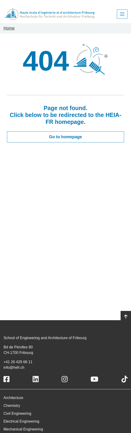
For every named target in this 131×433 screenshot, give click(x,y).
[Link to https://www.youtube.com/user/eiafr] (94, 379)
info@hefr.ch (13, 367)
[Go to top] (126, 316)
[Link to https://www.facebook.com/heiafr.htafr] (6, 379)
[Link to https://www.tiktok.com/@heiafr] (125, 379)
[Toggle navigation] (122, 14)
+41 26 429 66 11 (17, 362)
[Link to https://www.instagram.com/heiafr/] (65, 379)
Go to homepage (65, 137)
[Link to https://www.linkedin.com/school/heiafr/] (36, 379)
